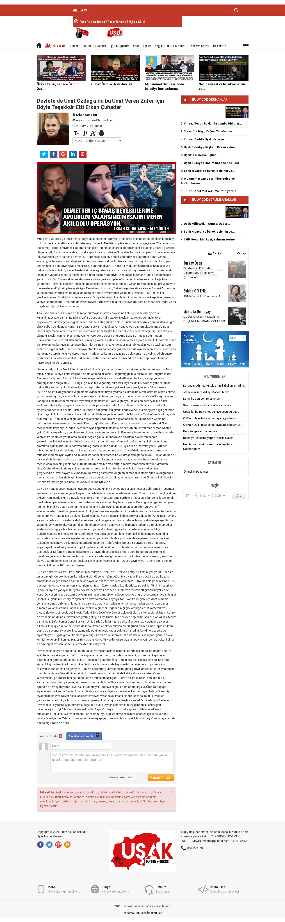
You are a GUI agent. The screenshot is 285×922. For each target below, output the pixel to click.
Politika (86, 45)
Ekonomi (100, 45)
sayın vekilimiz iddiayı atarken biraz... (207, 392)
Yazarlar (58, 45)
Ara (239, 495)
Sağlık (159, 45)
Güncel (73, 45)
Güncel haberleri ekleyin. (225, 889)
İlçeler (147, 45)
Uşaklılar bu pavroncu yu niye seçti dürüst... (211, 411)
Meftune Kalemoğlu (197, 312)
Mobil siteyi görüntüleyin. (64, 889)
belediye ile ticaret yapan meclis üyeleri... (209, 437)
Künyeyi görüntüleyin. (115, 889)
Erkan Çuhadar (86, 114)
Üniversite (219, 45)
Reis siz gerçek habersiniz (200, 431)
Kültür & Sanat (176, 45)
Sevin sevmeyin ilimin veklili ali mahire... (208, 405)
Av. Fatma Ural (194, 264)
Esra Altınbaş (193, 289)
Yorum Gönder (51, 736)
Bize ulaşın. (163, 889)
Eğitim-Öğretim (119, 45)
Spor (136, 45)
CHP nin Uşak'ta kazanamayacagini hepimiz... (212, 418)
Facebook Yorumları (84, 735)
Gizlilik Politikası (197, 471)
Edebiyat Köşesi (199, 45)
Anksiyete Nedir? (194, 295)
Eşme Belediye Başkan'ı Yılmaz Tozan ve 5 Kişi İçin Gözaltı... (114, 21)
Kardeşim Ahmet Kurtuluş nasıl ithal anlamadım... (214, 385)
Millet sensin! (191, 317)
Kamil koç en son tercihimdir (201, 398)
